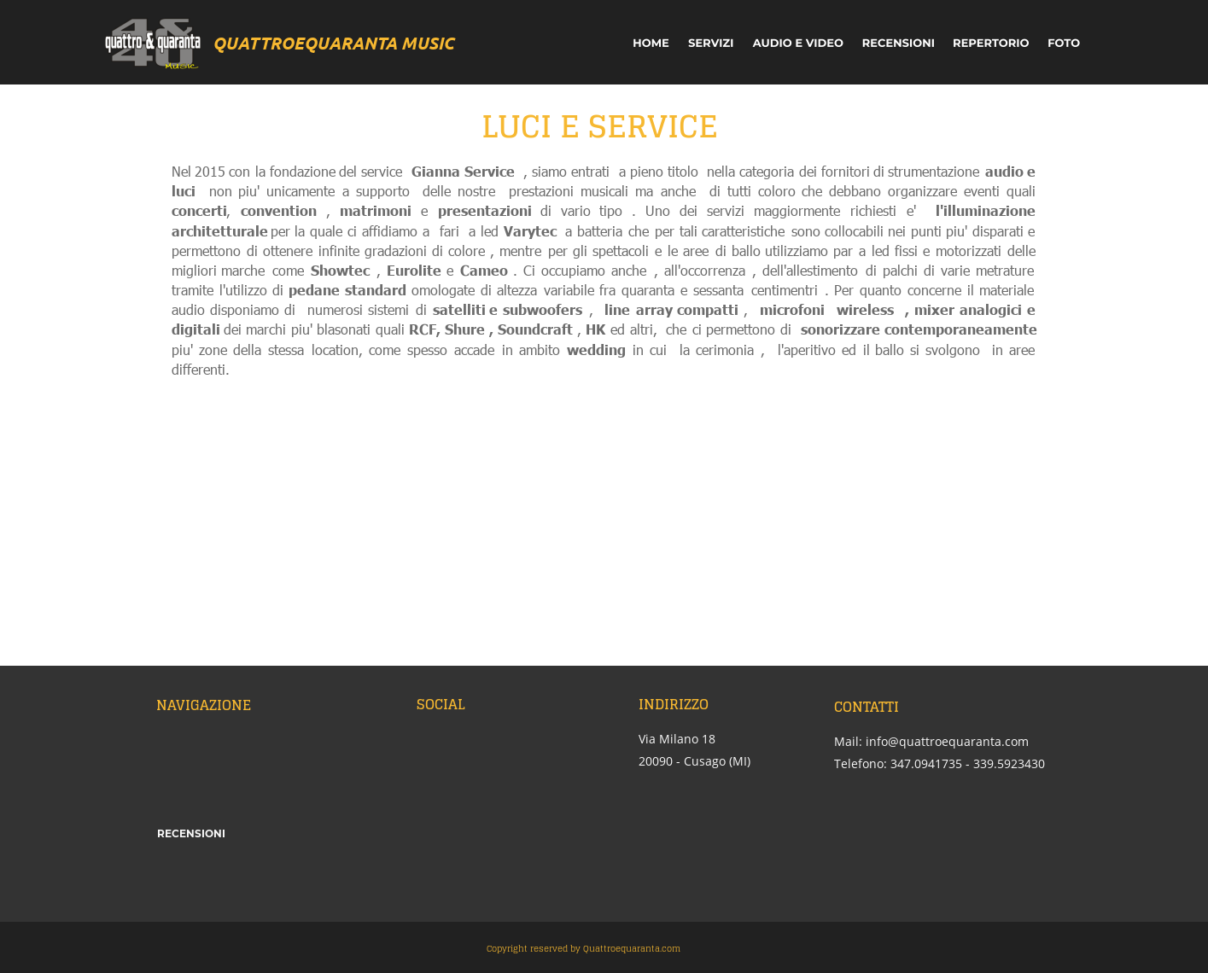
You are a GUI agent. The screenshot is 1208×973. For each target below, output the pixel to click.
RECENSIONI (191, 833)
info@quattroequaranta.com (947, 741)
